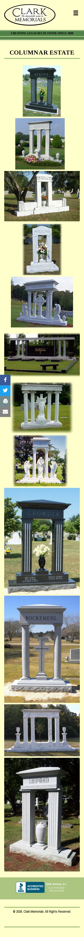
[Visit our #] (5, 380)
